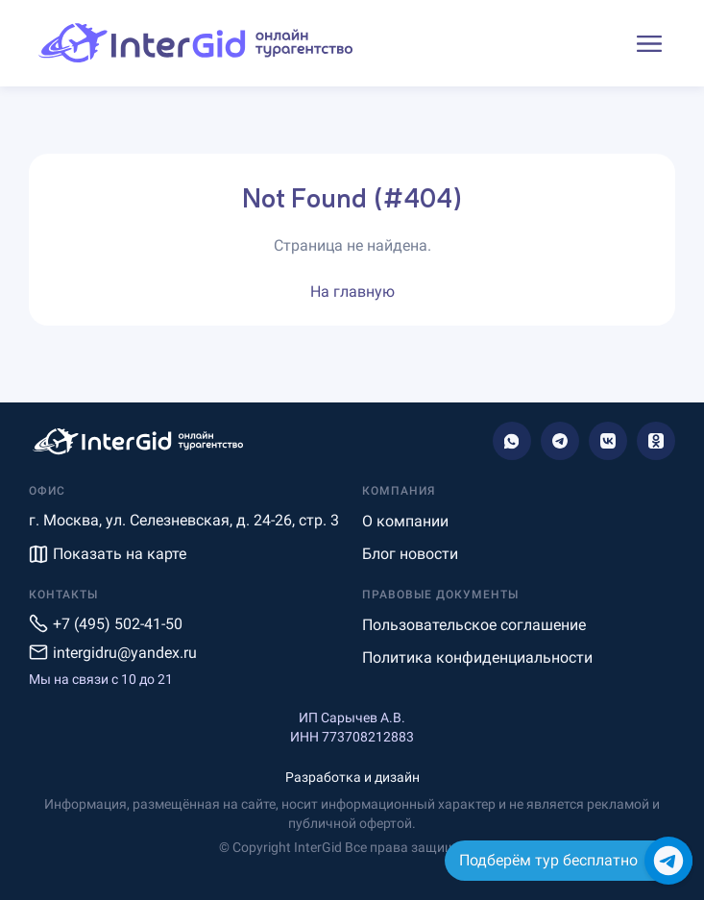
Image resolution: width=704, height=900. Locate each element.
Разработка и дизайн (352, 777)
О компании (405, 521)
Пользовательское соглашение (474, 625)
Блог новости (410, 554)
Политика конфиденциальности (477, 657)
